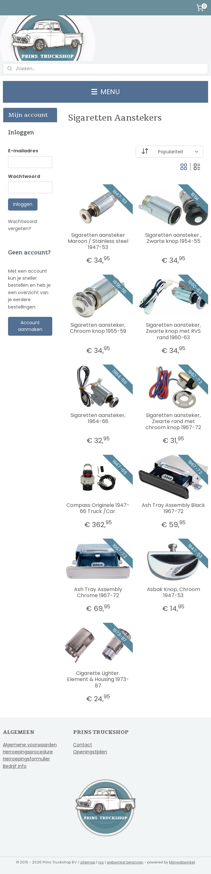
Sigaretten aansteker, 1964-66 (98, 418)
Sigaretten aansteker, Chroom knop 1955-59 (98, 328)
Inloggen (22, 204)
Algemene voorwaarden (30, 745)
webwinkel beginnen (125, 862)
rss (101, 862)
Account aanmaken (30, 326)
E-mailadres (23, 151)
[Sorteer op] (169, 151)
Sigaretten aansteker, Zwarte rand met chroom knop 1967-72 (173, 421)
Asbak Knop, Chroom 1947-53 (173, 592)
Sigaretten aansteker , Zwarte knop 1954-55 (173, 238)
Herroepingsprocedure (28, 752)
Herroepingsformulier (26, 759)
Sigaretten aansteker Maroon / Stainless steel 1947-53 (98, 241)
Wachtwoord (24, 176)
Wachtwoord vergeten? (22, 225)
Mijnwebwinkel (182, 862)
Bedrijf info (15, 766)
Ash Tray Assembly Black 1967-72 (173, 508)
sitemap (87, 862)
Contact (82, 745)
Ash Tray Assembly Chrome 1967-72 (98, 592)
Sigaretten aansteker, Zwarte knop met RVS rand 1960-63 (173, 331)
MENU (105, 91)
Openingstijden (90, 752)
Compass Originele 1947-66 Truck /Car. (98, 508)
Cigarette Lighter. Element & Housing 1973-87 (98, 679)
